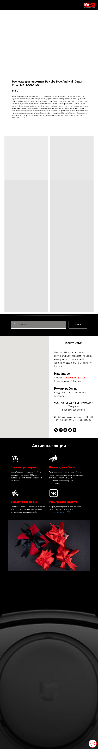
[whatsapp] (70, 430)
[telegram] (61, 430)
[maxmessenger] (65, 430)
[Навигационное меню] (4, 5)
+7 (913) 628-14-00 (69, 403)
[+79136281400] (56, 430)
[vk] (74, 430)
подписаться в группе (58, 512)
